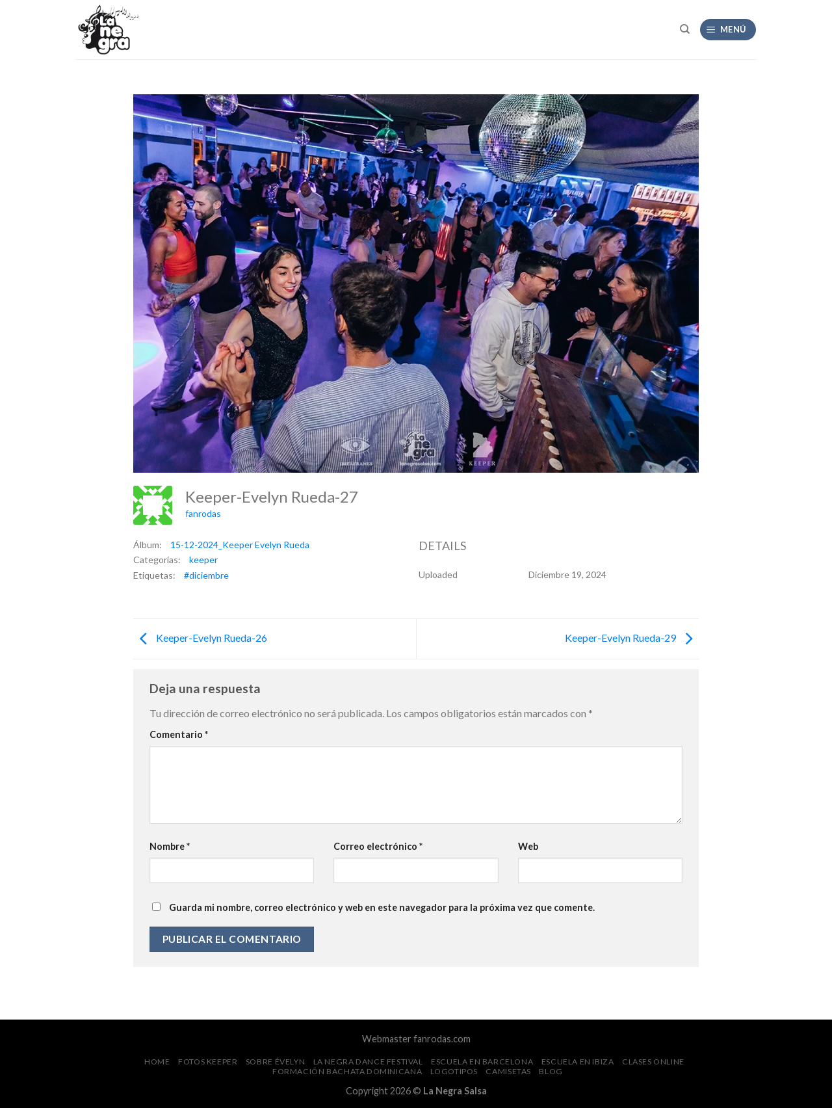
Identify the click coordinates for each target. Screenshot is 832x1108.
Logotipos (454, 1071)
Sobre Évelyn (275, 1061)
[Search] (685, 29)
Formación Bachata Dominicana (347, 1071)
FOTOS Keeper (207, 1061)
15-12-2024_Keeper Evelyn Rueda (239, 544)
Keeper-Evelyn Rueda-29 (632, 637)
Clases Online (653, 1061)
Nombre (170, 846)
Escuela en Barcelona (482, 1061)
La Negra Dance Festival (368, 1061)
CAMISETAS (508, 1071)
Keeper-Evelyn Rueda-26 (200, 637)
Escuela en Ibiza (577, 1061)
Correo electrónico (377, 846)
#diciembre (206, 575)
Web (528, 846)
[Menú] (728, 29)
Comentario (179, 734)
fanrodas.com (442, 1038)
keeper (203, 559)
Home (157, 1061)
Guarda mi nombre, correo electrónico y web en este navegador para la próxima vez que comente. (382, 907)
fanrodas (203, 513)
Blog (550, 1071)
